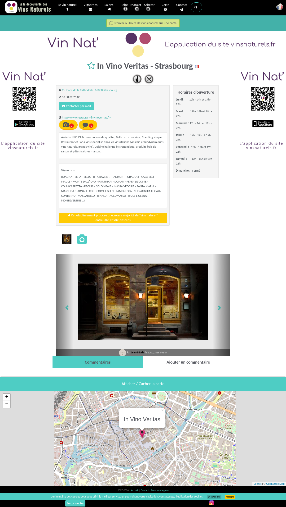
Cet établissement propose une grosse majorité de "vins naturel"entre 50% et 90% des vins (113, 217)
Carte (165, 7)
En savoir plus (214, 496)
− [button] (6, 404)
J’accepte (230, 496)
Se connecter (75, 503)
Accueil (135, 490)
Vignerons (91, 7)
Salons (109, 7)
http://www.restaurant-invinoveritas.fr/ (86, 117)
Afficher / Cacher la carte (143, 383)
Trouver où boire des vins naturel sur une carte (143, 23)
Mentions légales (160, 490)
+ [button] (6, 397)
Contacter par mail (76, 106)
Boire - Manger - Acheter (138, 7)
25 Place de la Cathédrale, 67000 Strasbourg (89, 90)
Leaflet (257, 483)
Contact (181, 7)
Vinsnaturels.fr (28, 7)
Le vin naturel (67, 7)
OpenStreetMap (275, 483)
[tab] (98, 362)
